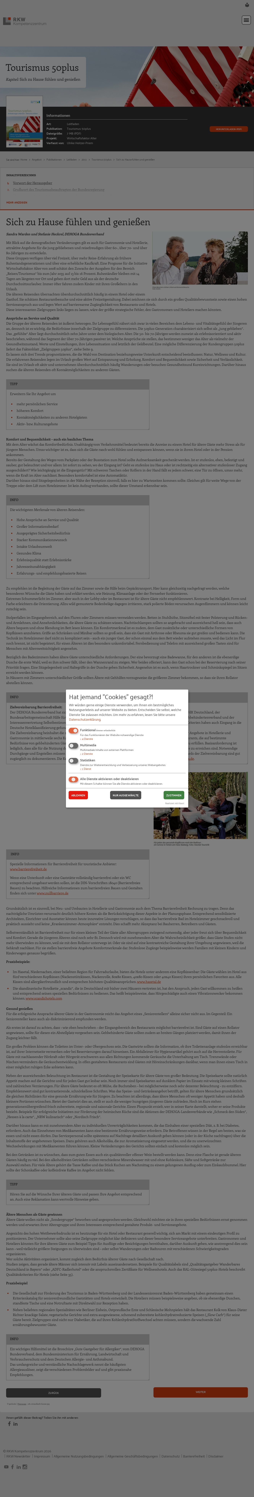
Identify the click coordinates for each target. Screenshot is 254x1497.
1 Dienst (85, 768)
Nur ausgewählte (126, 794)
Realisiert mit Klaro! (174, 803)
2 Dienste (86, 753)
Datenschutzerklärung (85, 719)
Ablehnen (78, 794)
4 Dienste (86, 738)
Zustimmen (173, 794)
